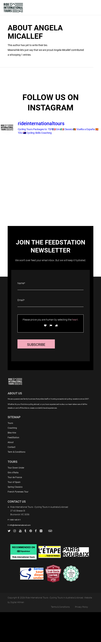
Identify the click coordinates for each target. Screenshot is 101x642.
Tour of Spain (14, 482)
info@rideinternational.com (20, 525)
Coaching (12, 428)
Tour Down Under (16, 468)
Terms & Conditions (60, 607)
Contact (11, 447)
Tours (10, 423)
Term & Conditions (16, 452)
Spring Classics (15, 487)
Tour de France (15, 477)
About (11, 442)
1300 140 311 (15, 520)
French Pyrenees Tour (18, 492)
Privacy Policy (81, 607)
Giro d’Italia (13, 472)
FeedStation (13, 437)
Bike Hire (12, 432)
